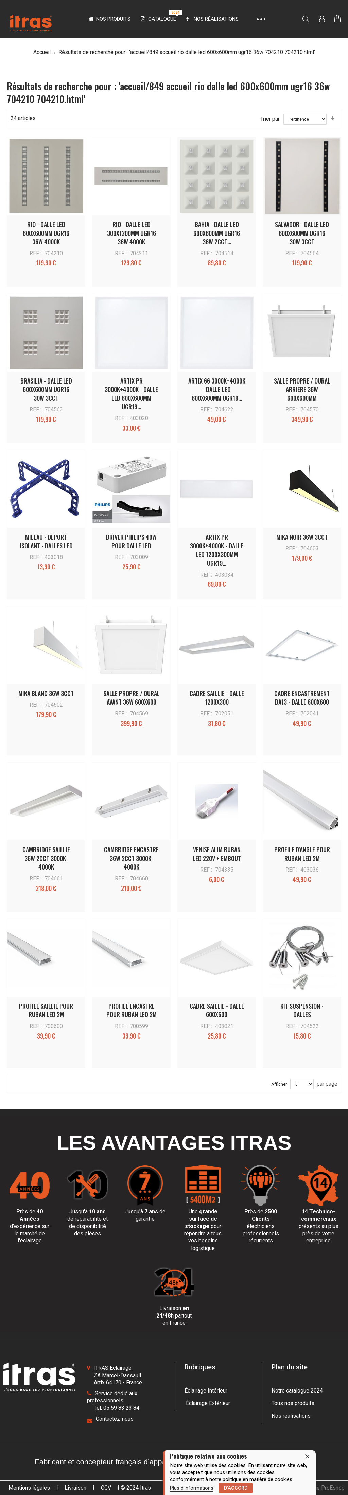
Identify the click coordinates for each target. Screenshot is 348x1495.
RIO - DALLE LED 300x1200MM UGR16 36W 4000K (131, 233)
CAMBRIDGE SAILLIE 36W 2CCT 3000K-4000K (46, 858)
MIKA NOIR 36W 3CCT (302, 536)
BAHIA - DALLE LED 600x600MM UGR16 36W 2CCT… (216, 233)
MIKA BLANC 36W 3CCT (46, 693)
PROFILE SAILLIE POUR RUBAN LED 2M (46, 1010)
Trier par (270, 119)
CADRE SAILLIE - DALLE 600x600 (217, 1010)
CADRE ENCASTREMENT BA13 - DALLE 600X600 (302, 698)
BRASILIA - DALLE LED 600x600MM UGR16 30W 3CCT (46, 389)
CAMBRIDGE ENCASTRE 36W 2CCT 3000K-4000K (131, 858)
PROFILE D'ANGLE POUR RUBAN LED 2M (302, 854)
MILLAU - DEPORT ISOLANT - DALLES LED (46, 541)
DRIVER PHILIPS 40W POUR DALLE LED (131, 541)
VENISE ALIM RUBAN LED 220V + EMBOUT (217, 854)
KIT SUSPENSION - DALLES (302, 1010)
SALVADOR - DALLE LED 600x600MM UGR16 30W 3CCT (302, 233)
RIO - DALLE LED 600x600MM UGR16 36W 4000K (46, 233)
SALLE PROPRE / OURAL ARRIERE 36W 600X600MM (302, 389)
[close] (307, 1456)
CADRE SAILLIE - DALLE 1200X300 (217, 698)
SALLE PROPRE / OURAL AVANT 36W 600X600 (131, 698)
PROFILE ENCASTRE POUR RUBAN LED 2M (131, 1010)
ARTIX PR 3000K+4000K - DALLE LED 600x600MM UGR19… (131, 393)
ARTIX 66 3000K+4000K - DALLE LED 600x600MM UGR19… (216, 389)
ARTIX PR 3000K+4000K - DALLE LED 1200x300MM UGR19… (216, 549)
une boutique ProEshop (317, 1487)
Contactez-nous (115, 1419)
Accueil (42, 52)
